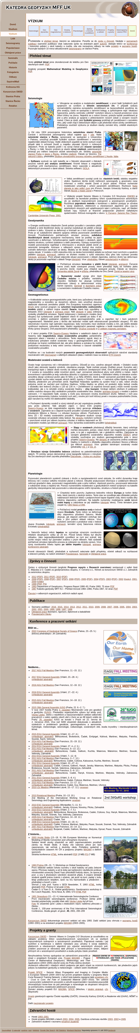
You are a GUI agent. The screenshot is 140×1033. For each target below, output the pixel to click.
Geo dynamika (44, 31)
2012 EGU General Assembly (46, 763)
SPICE (71, 989)
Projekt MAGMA (72, 958)
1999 (34, 584)
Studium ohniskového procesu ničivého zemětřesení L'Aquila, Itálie (86, 156)
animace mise (62, 312)
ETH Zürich (114, 355)
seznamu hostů (129, 921)
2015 (60, 607)
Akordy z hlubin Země (81, 191)
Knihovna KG (13, 87)
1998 (57, 609)
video (89, 312)
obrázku (79, 418)
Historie (13, 67)
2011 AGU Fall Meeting (43, 770)
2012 (34, 577)
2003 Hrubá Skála (41, 837)
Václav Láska (38, 715)
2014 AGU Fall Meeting (43, 741)
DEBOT (126, 435)
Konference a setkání (100, 31)
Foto (34, 904)
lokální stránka (95, 989)
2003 (108, 579)
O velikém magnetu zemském (112, 329)
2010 (58, 577)
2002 (121, 579)
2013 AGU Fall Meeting (43, 749)
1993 (34, 586)
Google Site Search (47, 1030)
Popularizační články (41, 614)
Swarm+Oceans (61, 333)
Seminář (78, 286)
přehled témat (51, 41)
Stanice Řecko (13, 101)
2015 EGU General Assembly (46, 734)
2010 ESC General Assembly (46, 805)
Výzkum (13, 34)
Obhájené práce (13, 53)
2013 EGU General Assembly (46, 756)
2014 (66, 607)
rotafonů (72, 154)
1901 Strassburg (39, 896)
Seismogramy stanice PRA (122, 31)
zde (92, 135)
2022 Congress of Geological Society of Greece (54, 631)
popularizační (111, 259)
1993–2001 (43, 1017)
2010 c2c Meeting (40, 787)
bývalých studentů (70, 1021)
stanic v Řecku (51, 154)
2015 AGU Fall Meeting (43, 700)
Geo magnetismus (56, 31)
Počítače (12, 63)
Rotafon (13, 106)
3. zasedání (65, 710)
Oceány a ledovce (67, 31)
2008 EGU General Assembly (46, 822)
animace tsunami (111, 391)
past (30, 1030)
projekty (115, 46)
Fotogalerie (13, 72)
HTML (54, 854)
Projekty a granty (111, 31)
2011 (46, 577)
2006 (71, 579)
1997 (64, 609)
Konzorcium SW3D (12, 92)
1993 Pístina (38, 865)
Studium (13, 29)
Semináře (13, 58)
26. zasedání (46, 719)
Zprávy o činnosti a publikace (89, 31)
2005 (83, 579)
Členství (32, 593)
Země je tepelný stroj (124, 271)
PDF (47, 64)
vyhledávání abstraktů (42, 679)
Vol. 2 (92, 447)
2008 (46, 579)
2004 (96, 579)
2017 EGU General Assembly (46, 677)
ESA (31, 307)
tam (85, 135)
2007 (58, 579)
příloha (85, 271)
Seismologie (33, 31)
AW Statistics (61, 1030)
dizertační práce (93, 286)
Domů (13, 24)
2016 (53, 607)
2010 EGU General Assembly (46, 810)
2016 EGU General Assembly (46, 692)
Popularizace (13, 48)
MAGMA (88, 849)
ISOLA (86, 168)
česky (127, 579)
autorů (103, 44)
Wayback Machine (74, 1030)
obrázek (41, 254)
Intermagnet (50, 355)
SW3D (131, 196)
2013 (72, 607)
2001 (134, 579)
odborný (124, 259)
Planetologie (78, 31)
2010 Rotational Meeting (43, 795)
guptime (24, 1030)
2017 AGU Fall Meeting (43, 670)
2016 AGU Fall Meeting (43, 685)
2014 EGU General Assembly (46, 746)
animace (51, 254)
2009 (34, 579)
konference (132, 44)
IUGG (48, 712)
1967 (34, 589)
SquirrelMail (13, 81)
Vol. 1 (84, 447)
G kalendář (16, 1030)
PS (44, 584)
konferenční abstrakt (38, 547)
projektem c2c (101, 977)
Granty (31, 996)
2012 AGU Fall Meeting (43, 758)
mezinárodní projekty (44, 1003)
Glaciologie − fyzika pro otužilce (85, 456)
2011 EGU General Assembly (46, 778)
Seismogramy (13, 43)
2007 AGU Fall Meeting (43, 827)
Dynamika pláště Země (68, 271)
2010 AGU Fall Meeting (43, 782)
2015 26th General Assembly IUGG (48, 707)
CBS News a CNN (76, 505)
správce (112, 1030)
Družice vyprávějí (87, 329)
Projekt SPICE (35, 972)
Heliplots (36, 1030)
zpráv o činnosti (106, 41)
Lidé (13, 38)
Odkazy (13, 77)
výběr (40, 581)
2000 (34, 581)
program (84, 787)
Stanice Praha (13, 96)
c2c (106, 989)
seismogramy (75, 49)
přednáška (92, 259)
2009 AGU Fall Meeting (43, 817)
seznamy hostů (129, 46)
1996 (69, 609)
